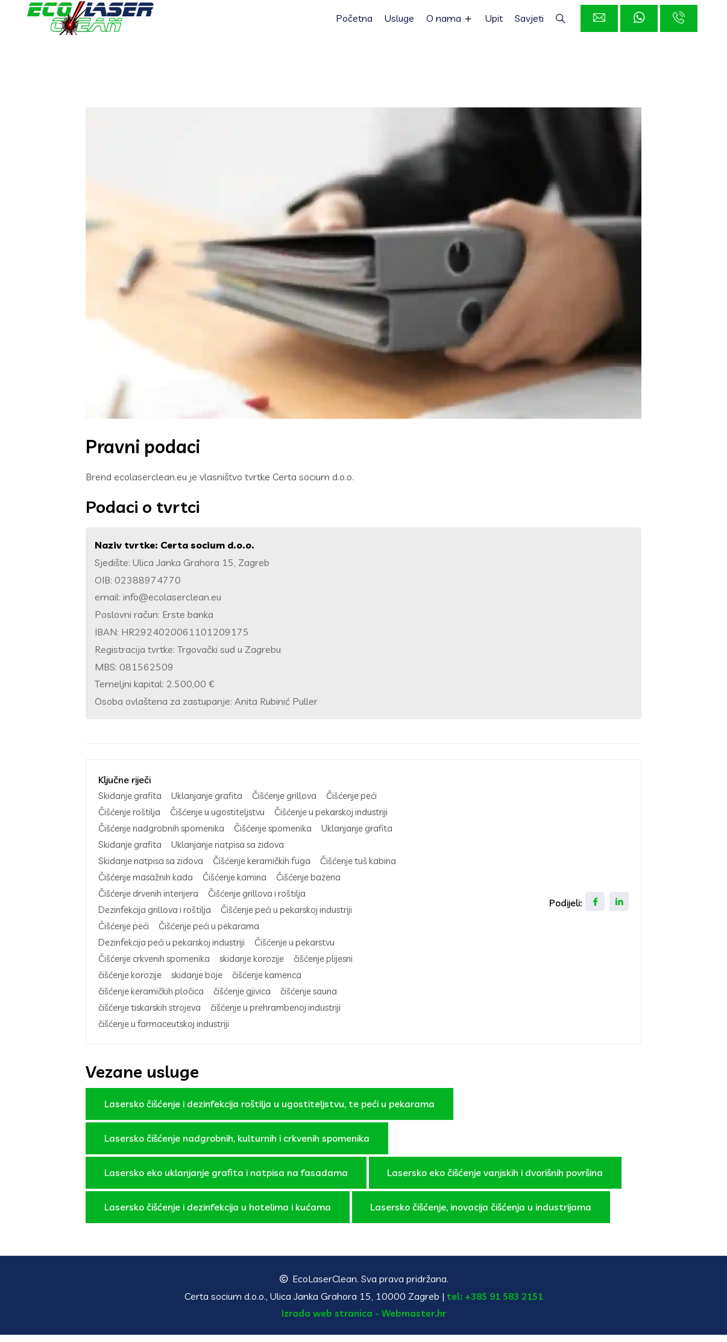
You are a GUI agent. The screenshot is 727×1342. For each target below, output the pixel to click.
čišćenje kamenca (282, 984)
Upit (496, 24)
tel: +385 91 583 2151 (495, 1303)
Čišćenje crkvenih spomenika (159, 968)
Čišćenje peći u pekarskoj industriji (301, 921)
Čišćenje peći (367, 795)
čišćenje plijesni (343, 968)
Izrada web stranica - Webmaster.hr (364, 1320)
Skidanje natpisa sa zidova (286, 858)
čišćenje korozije (133, 984)
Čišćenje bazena (324, 889)
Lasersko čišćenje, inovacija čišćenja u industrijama (481, 1213)
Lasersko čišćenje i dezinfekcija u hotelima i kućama (217, 1213)
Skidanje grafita (131, 795)
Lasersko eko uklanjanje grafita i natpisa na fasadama (226, 1179)
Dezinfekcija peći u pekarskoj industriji (178, 952)
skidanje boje (206, 984)
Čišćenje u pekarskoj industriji (160, 827)
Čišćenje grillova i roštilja (271, 905)
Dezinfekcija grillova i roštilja (158, 921)
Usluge (403, 24)
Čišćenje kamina (245, 889)
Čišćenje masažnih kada (149, 889)
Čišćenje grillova (295, 795)
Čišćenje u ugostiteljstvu (226, 811)
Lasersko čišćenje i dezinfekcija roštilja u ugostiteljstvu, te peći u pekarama (269, 1110)
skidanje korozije (265, 968)
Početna (357, 24)
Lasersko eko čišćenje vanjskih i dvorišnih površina (495, 1179)
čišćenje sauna (327, 999)
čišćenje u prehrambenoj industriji (294, 1015)
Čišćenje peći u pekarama (217, 936)
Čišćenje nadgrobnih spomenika (300, 827)
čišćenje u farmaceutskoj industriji (170, 1031)
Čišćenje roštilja (131, 811)
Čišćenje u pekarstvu (312, 952)
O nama (452, 24)
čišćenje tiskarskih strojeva (155, 1015)
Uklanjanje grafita (213, 795)
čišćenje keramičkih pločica (155, 999)
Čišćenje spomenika (140, 842)
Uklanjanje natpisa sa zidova (159, 858)
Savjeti (531, 24)
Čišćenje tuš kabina (253, 874)
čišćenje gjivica (254, 999)
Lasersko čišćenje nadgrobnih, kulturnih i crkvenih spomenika (237, 1145)
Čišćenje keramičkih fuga (151, 874)
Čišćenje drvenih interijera (153, 905)
